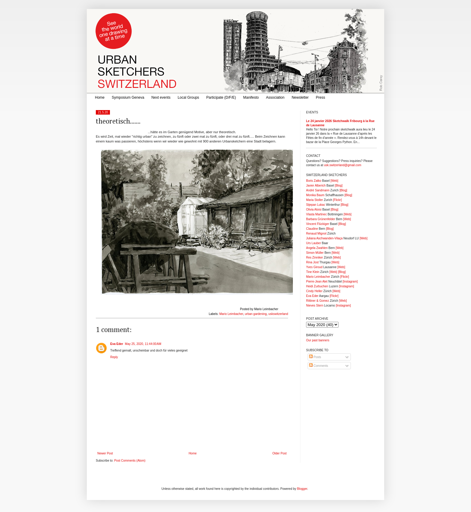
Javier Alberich (316, 185)
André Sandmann (318, 190)
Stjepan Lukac (315, 204)
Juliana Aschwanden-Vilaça (324, 238)
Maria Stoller (314, 200)
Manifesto (251, 97)
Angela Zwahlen (317, 248)
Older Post (279, 453)
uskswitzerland (278, 314)
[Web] (334, 180)
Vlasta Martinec (316, 214)
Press (320, 97)
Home (100, 97)
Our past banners (317, 340)
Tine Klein (312, 272)
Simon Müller (315, 252)
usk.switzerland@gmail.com (342, 165)
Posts (315, 357)
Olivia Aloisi (313, 209)
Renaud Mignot (316, 233)
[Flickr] (337, 200)
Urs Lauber (313, 243)
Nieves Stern (314, 305)
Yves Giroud (314, 267)
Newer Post (105, 453)
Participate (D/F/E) (221, 97)
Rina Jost (312, 262)
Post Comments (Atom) (129, 460)
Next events (160, 97)
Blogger (302, 488)
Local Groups (188, 97)
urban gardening (256, 314)
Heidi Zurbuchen (317, 286)
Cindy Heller (314, 291)
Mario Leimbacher (231, 314)
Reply (114, 357)
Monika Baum (315, 195)
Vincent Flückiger (317, 224)
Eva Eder (116, 344)
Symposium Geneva (128, 97)
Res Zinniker (314, 257)
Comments (318, 365)
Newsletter (300, 97)
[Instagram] (350, 281)
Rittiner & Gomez (317, 300)
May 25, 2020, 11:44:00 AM (143, 344)
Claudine (312, 228)
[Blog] (339, 185)
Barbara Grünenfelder (320, 219)
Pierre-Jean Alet (316, 281)
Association (275, 97)
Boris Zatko (313, 180)
